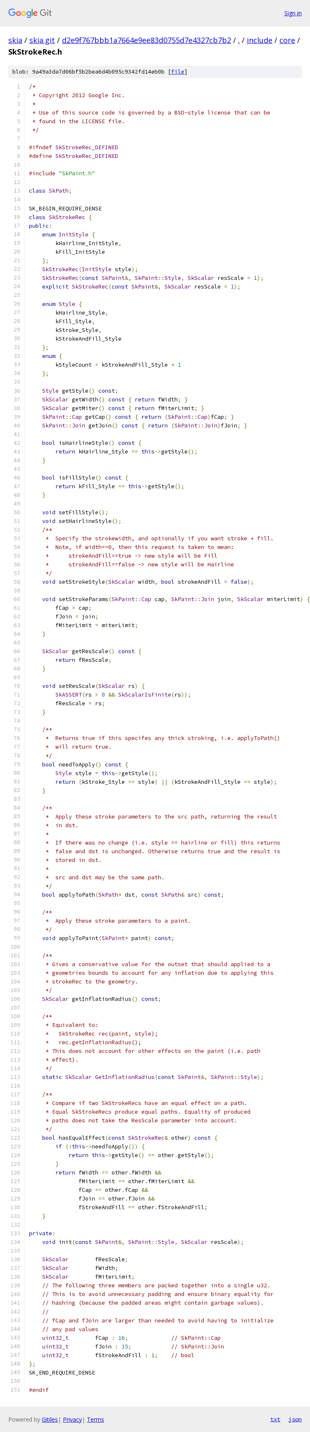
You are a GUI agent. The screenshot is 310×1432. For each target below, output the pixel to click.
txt (275, 1419)
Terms (95, 1419)
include (259, 40)
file (177, 71)
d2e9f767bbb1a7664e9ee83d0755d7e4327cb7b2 (146, 40)
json (295, 1419)
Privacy (72, 1419)
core (287, 40)
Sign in (293, 13)
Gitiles (50, 1419)
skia (15, 40)
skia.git (42, 40)
